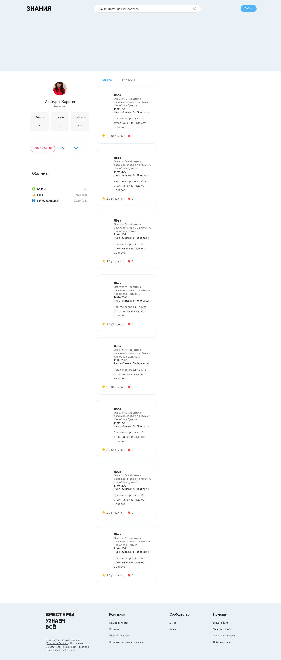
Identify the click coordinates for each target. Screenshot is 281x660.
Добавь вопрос (221, 642)
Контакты (175, 629)
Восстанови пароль (224, 635)
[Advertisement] (140, 40)
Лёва (117, 95)
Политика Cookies (57, 643)
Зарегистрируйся (223, 629)
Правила (114, 629)
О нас (173, 622)
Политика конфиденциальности (127, 642)
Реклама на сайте (119, 635)
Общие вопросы (118, 622)
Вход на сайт (220, 622)
